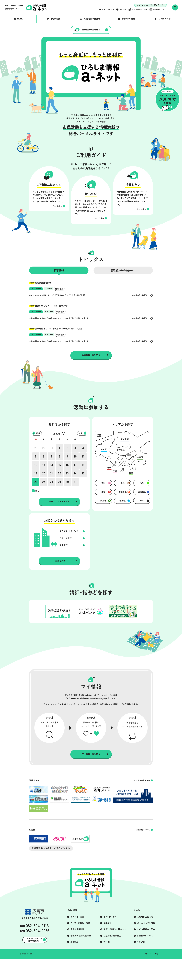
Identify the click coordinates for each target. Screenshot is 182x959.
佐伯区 (123, 501)
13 (43, 464)
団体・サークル (110, 917)
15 (59, 464)
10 (75, 456)
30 (51, 447)
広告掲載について (160, 9)
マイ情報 (122, 9)
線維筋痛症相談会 (40, 283)
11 (83, 456)
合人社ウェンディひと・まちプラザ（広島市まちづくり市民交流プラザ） (57, 295)
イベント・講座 (77, 917)
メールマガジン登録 (146, 923)
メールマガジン (108, 9)
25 (83, 473)
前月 (38, 433)
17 (75, 464)
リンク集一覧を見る (142, 780)
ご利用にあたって (145, 917)
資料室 (107, 942)
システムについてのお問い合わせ (149, 5)
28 (35, 447)
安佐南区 (123, 492)
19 (35, 473)
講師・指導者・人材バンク (115, 929)
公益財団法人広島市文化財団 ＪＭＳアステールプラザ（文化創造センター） (58, 318)
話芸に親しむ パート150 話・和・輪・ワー (50, 306)
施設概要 (75, 942)
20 (43, 473)
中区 (103, 483)
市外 (142, 501)
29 (43, 447)
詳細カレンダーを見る (59, 501)
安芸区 (103, 501)
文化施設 (63, 545)
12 (36, 464)
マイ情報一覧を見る (91, 754)
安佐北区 (142, 492)
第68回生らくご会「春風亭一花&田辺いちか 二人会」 (55, 329)
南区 (142, 483)
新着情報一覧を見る (91, 30)
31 (75, 481)
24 (75, 473)
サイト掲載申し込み (139, 9)
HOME (20, 19)
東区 (123, 483)
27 (43, 481)
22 (59, 473)
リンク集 (141, 942)
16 (67, 464)
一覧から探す (59, 561)
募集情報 (108, 923)
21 (51, 473)
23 (67, 473)
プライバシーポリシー (153, 954)
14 (51, 464)
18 (83, 464)
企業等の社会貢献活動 (81, 936)
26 (35, 481)
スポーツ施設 (65, 538)
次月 (81, 433)
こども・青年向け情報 (80, 923)
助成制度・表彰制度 (112, 936)
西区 (103, 492)
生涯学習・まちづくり (69, 531)
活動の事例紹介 (78, 929)
